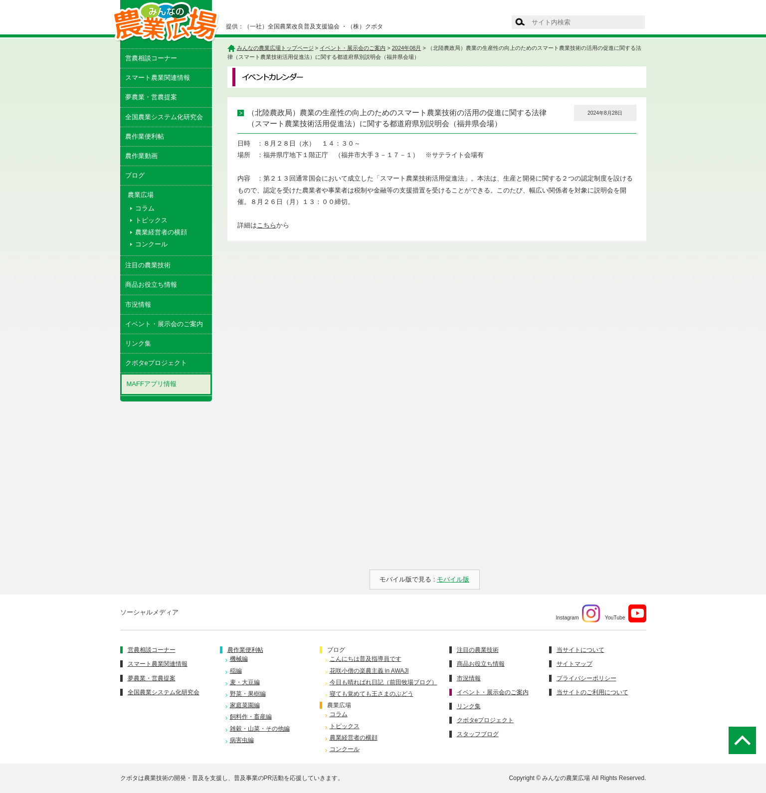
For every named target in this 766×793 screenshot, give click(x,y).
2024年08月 (406, 48)
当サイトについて (580, 649)
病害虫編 (242, 740)
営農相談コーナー (151, 58)
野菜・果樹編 (248, 693)
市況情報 (138, 304)
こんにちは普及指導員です (365, 658)
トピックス (151, 220)
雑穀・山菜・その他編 (260, 728)
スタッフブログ (478, 734)
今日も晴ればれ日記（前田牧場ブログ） (383, 682)
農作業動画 (141, 156)
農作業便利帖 (144, 136)
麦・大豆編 (245, 682)
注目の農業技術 (148, 265)
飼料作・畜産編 (251, 716)
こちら (266, 225)
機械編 (239, 658)
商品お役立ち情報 (151, 284)
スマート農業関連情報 (157, 77)
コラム (145, 208)
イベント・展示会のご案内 (164, 324)
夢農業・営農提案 (151, 97)
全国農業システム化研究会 (164, 117)
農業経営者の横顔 (161, 232)
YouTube (625, 613)
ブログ (135, 175)
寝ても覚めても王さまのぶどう (371, 693)
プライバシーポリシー (586, 678)
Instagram (577, 613)
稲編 (236, 670)
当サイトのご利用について (592, 692)
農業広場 (339, 705)
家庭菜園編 (245, 705)
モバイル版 (453, 579)
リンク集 (138, 343)
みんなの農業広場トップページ (275, 48)
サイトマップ (574, 663)
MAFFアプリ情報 (152, 384)
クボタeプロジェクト (156, 363)
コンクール (151, 244)
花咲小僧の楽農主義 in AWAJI (369, 670)
